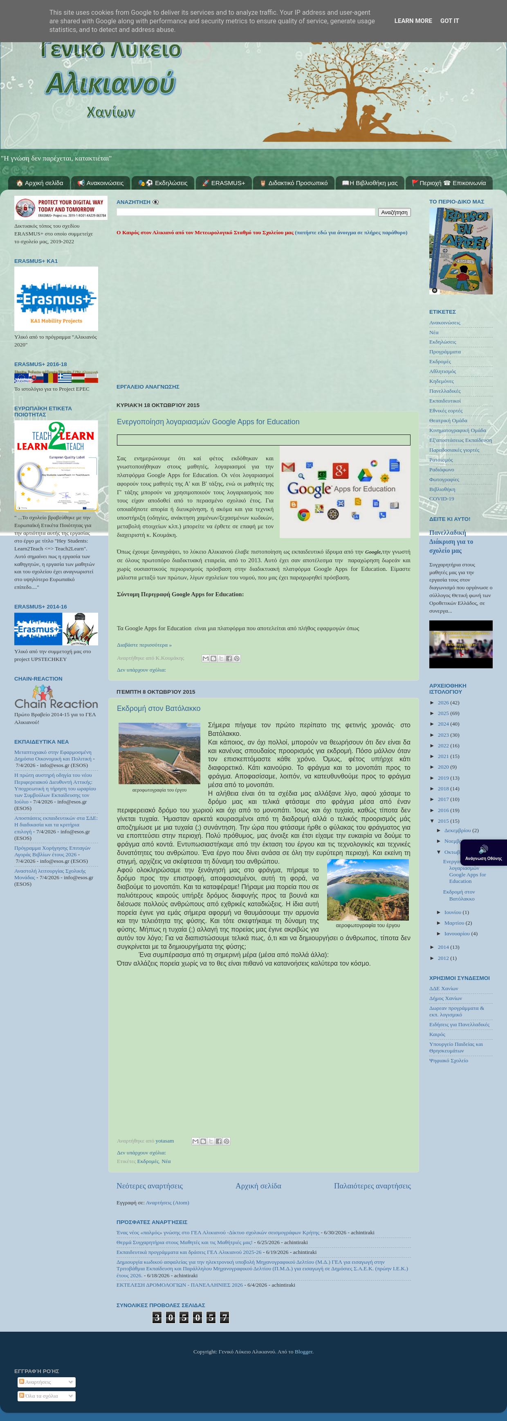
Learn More (413, 21)
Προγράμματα (445, 351)
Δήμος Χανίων (445, 998)
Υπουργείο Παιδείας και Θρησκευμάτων (456, 1047)
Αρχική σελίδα (258, 1185)
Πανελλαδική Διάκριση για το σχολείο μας (451, 541)
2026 (444, 702)
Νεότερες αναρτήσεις (150, 1185)
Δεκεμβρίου (458, 830)
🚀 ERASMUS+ (223, 182)
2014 (444, 947)
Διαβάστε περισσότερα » (144, 645)
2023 (444, 735)
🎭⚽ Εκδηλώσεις (163, 182)
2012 (444, 958)
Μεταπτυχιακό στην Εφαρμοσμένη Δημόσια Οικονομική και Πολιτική (53, 755)
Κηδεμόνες (441, 381)
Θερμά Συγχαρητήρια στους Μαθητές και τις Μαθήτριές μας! (185, 1242)
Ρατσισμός (441, 460)
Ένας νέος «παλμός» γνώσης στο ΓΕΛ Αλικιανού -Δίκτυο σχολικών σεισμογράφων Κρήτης (218, 1232)
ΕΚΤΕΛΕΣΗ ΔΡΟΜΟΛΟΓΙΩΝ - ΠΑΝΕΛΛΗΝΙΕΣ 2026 (180, 1285)
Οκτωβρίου (457, 852)
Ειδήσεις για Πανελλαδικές (459, 1024)
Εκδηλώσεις (442, 342)
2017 (444, 799)
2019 (444, 778)
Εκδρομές (148, 1161)
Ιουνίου (453, 912)
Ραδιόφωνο (441, 469)
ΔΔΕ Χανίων (443, 988)
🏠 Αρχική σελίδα (39, 182)
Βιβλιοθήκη (442, 489)
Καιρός (437, 1034)
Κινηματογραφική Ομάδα (457, 430)
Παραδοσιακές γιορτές (454, 450)
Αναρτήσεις (35, 1382)
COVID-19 (441, 499)
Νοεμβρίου (457, 841)
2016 (444, 810)
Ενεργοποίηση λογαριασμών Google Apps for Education (208, 422)
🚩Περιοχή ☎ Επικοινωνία (449, 182)
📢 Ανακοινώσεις (100, 182)
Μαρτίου (455, 923)
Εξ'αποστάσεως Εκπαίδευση (460, 440)
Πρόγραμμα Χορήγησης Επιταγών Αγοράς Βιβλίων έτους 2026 (52, 851)
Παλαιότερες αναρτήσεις (372, 1185)
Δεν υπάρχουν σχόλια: (141, 670)
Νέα (166, 1161)
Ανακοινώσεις (444, 322)
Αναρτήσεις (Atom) (167, 1202)
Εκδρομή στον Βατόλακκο (159, 708)
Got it (449, 21)
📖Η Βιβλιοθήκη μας (369, 182)
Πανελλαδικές (445, 391)
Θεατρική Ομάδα (448, 420)
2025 (444, 713)
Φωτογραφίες (444, 479)
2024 (444, 724)
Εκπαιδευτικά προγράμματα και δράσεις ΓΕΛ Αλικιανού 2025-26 (189, 1252)
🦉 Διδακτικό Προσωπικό (293, 182)
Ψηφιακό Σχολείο (448, 1060)
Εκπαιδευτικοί (445, 401)
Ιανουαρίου (457, 933)
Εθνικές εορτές (445, 410)
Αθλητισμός (442, 371)
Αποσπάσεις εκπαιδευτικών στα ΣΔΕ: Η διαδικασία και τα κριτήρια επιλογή (56, 824)
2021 (444, 756)
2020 (444, 767)
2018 (444, 788)
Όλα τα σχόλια (38, 1396)
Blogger (303, 1352)
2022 (444, 745)
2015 (444, 821)
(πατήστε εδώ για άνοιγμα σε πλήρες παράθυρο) (351, 232)
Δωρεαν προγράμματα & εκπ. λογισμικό (457, 1011)
